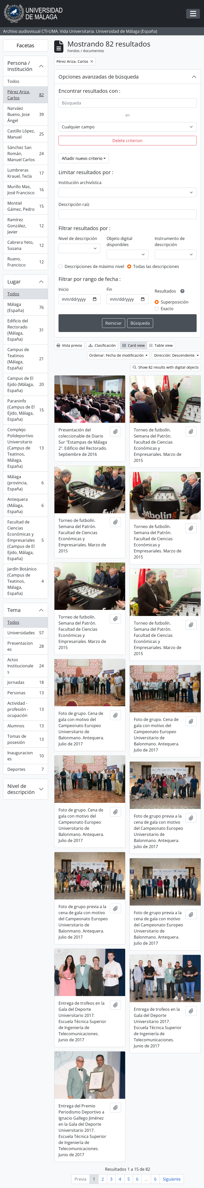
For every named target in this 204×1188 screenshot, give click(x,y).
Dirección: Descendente (175, 355)
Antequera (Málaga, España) (25, 505)
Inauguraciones (25, 756)
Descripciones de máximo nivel (94, 266)
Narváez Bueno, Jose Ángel (25, 114)
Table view (161, 345)
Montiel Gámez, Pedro (25, 206)
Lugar (14, 281)
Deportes (25, 770)
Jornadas (25, 683)
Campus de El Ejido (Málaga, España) (25, 384)
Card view (133, 345)
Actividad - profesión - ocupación (25, 709)
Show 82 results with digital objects (166, 367)
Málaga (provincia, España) (25, 483)
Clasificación (102, 345)
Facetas (25, 45)
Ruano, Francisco (25, 262)
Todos (13, 81)
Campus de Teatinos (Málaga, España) (25, 359)
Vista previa (69, 345)
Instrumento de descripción (170, 241)
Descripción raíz (74, 204)
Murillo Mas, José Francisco (25, 190)
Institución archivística (80, 182)
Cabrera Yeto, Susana (25, 245)
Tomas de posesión (25, 739)
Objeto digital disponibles (119, 241)
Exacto (167, 308)
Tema (14, 610)
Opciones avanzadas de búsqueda (99, 76)
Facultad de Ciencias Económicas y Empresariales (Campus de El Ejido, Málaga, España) (25, 540)
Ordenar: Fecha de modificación (117, 355)
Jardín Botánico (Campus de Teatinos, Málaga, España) (25, 581)
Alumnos (25, 727)
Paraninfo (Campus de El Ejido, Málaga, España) (25, 410)
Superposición (174, 302)
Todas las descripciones (156, 266)
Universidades (25, 634)
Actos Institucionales (25, 666)
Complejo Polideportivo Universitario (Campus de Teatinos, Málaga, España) (25, 448)
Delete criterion (127, 140)
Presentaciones (25, 646)
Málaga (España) (25, 307)
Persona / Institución (19, 65)
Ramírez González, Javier (25, 226)
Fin (109, 289)
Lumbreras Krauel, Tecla (25, 173)
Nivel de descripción (21, 789)
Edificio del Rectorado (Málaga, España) (25, 330)
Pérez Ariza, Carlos (25, 95)
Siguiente (172, 1179)
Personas (25, 694)
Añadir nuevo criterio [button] (82, 158)
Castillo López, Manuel (25, 134)
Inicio (64, 289)
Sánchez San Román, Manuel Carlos (25, 153)
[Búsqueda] (128, 103)
